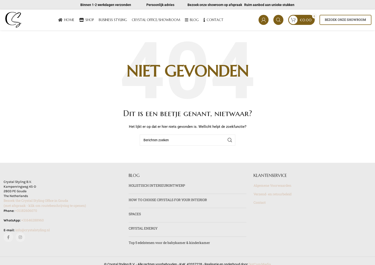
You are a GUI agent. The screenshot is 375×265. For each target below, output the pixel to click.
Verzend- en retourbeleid (273, 194)
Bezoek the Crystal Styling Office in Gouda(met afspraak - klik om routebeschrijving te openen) (45, 204)
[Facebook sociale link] (8, 238)
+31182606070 (26, 211)
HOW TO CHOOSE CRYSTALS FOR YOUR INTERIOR (168, 200)
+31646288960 (32, 221)
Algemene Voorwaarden (272, 186)
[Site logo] (14, 20)
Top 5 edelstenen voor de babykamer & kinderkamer (169, 243)
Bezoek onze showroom (345, 20)
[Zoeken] (278, 20)
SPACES (135, 215)
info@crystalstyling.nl (32, 230)
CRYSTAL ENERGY (143, 229)
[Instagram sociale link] (20, 238)
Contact (260, 203)
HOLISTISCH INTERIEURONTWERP (157, 186)
